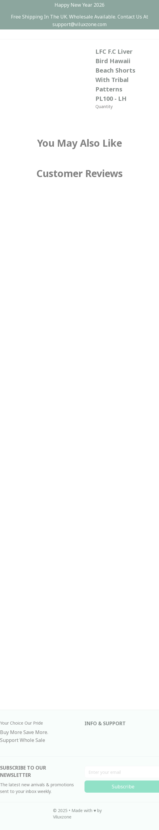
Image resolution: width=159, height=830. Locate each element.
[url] (79, 24)
